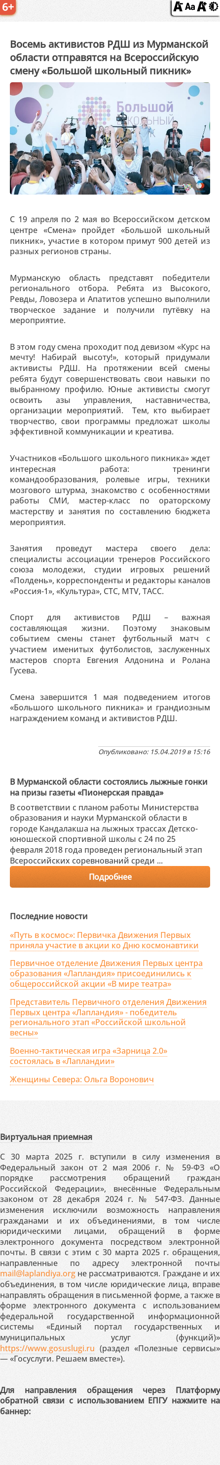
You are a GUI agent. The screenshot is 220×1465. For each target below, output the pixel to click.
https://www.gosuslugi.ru (47, 1348)
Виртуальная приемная (46, 1137)
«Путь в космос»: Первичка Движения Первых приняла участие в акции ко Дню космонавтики (104, 940)
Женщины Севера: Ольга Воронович (82, 1079)
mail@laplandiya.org (37, 1273)
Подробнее (110, 876)
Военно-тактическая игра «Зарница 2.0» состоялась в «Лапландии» (88, 1055)
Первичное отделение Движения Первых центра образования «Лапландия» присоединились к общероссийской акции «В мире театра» (106, 973)
